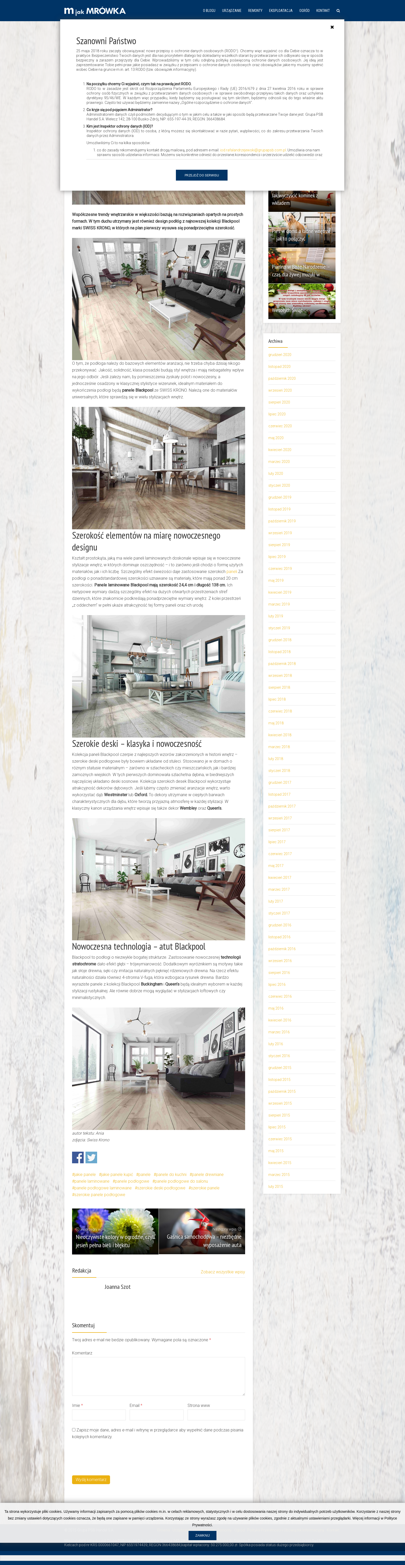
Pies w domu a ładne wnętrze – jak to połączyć (299, 234)
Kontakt (323, 11)
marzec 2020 (279, 462)
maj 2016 (276, 1008)
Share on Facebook (78, 1157)
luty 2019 (275, 616)
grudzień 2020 (279, 355)
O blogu (209, 11)
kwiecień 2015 (279, 1163)
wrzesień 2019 (280, 533)
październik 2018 (282, 664)
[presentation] (111, 1457)
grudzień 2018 (279, 640)
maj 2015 (276, 1151)
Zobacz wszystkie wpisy (223, 1271)
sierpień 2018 (279, 687)
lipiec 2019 (277, 557)
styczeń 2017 (279, 913)
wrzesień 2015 (280, 1103)
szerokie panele (205, 1188)
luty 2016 (275, 1044)
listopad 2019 (279, 509)
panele (144, 1174)
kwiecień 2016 (279, 1020)
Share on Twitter (91, 1157)
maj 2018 (276, 723)
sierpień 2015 (279, 1115)
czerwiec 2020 (280, 426)
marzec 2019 (279, 604)
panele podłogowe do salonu (181, 1181)
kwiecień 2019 (279, 592)
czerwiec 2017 (280, 854)
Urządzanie (232, 11)
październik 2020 (282, 378)
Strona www (199, 1405)
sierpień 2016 (279, 973)
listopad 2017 (279, 794)
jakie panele (85, 1174)
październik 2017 (282, 806)
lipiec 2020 (277, 414)
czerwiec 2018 (280, 711)
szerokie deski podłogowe (161, 1188)
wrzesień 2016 (280, 961)
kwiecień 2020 (279, 450)
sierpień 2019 (279, 545)
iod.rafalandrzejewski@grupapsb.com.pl (253, 150)
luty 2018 (275, 759)
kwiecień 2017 (279, 878)
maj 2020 (276, 438)
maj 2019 (276, 580)
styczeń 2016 (279, 1056)
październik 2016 (282, 949)
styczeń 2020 (279, 485)
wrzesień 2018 (280, 675)
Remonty (255, 11)
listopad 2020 (279, 367)
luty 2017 (275, 901)
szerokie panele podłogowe (99, 1194)
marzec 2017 (279, 889)
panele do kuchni (171, 1174)
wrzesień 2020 (280, 390)
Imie (77, 1405)
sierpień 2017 (279, 830)
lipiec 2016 (277, 984)
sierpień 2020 (279, 402)
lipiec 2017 (277, 842)
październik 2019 (282, 521)
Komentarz (82, 1353)
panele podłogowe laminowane (103, 1188)
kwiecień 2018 (279, 735)
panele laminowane (92, 1181)
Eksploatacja (281, 11)
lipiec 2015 (277, 1127)
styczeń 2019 (279, 628)
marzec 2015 (279, 1175)
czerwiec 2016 (280, 996)
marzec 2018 (279, 747)
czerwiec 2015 (280, 1139)
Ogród (304, 11)
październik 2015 (282, 1091)
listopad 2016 (279, 937)
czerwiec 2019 (280, 569)
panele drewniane (208, 1174)
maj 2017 (276, 866)
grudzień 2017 (279, 782)
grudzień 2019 (279, 497)
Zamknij (202, 1558)
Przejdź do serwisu (202, 175)
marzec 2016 (279, 1032)
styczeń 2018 (279, 771)
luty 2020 (275, 473)
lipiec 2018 (277, 699)
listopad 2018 (279, 652)
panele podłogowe (132, 1181)
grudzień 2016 (279, 925)
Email (136, 1405)
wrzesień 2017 (280, 818)
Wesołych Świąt (289, 310)
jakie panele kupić (117, 1174)
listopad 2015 (279, 1080)
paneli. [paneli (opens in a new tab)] (232, 571)
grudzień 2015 (279, 1068)
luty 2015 (275, 1186)
